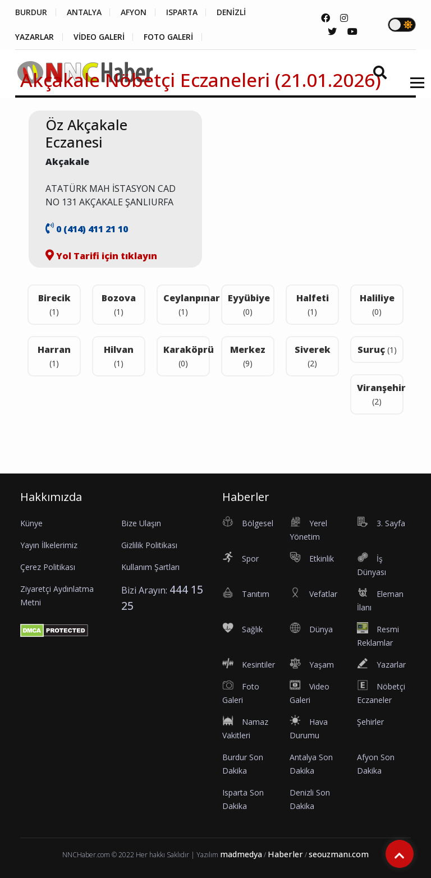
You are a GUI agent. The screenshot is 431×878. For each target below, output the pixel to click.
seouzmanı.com (339, 854)
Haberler (285, 854)
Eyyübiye (249, 304)
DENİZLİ (234, 12)
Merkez (247, 356)
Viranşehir (380, 394)
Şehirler (370, 721)
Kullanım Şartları (150, 567)
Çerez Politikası (47, 567)
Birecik (54, 304)
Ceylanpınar (186, 304)
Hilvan (119, 356)
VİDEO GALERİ (100, 37)
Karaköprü (186, 356)
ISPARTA (183, 12)
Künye (31, 523)
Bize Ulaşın (141, 523)
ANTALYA (84, 12)
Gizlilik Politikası (149, 545)
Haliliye (377, 304)
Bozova (119, 304)
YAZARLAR (34, 37)
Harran (54, 356)
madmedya (241, 854)
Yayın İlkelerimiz (48, 545)
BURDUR (31, 12)
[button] (413, 89)
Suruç (377, 349)
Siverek (313, 356)
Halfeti (312, 304)
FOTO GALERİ (170, 37)
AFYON (135, 12)
